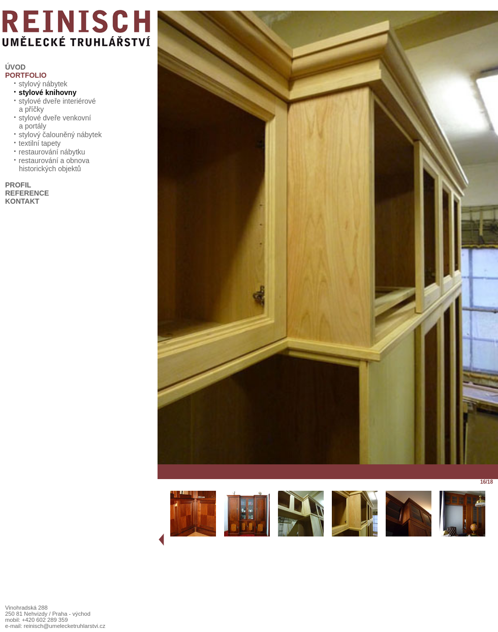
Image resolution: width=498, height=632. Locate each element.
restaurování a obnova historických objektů (47, 164)
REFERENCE (27, 193)
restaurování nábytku (48, 152)
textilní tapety (36, 143)
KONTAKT (22, 201)
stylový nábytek (39, 84)
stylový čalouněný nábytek (56, 135)
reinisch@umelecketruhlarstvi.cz (65, 626)
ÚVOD (15, 67)
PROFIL (18, 185)
